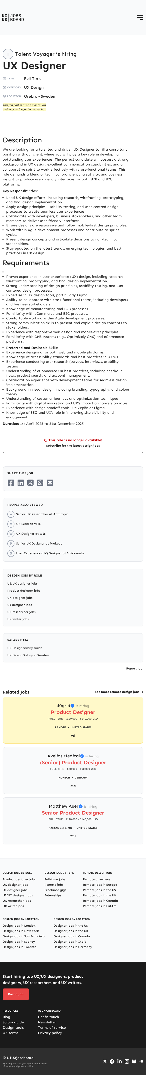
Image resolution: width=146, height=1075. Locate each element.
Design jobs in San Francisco (24, 936)
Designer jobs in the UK (71, 931)
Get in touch (48, 1017)
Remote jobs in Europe (100, 885)
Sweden (48, 96)
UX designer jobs (19, 598)
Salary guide (13, 1022)
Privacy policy (50, 1033)
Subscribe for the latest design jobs (73, 446)
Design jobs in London (19, 926)
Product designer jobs (23, 591)
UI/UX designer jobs (22, 583)
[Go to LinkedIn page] (119, 1061)
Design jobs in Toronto (19, 947)
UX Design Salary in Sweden (28, 655)
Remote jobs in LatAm (99, 906)
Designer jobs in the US (71, 926)
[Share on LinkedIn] (20, 482)
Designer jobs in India (70, 942)
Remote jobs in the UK (99, 895)
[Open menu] (140, 17)
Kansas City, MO (60, 827)
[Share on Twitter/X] (30, 482)
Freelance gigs (55, 890)
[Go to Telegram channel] (141, 1061)
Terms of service (52, 1027)
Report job (134, 668)
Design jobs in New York (21, 931)
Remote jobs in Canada (100, 901)
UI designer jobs (19, 605)
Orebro (30, 96)
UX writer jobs (18, 619)
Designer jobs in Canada (72, 936)
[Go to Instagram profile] (127, 1061)
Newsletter (47, 1022)
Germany (81, 777)
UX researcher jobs (21, 612)
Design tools (13, 1027)
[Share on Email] (50, 482)
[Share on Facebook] (10, 482)
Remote (60, 727)
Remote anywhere (96, 879)
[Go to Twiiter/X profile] (105, 1061)
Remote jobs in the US (99, 890)
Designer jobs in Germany (73, 947)
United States (81, 727)
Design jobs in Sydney (19, 942)
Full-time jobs (54, 879)
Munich (64, 777)
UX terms (10, 1033)
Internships (52, 895)
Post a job (16, 994)
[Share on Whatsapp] (40, 482)
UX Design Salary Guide (24, 648)
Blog (6, 1017)
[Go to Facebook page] (112, 1061)
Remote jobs (53, 885)
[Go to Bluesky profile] (134, 1061)
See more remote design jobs (117, 692)
